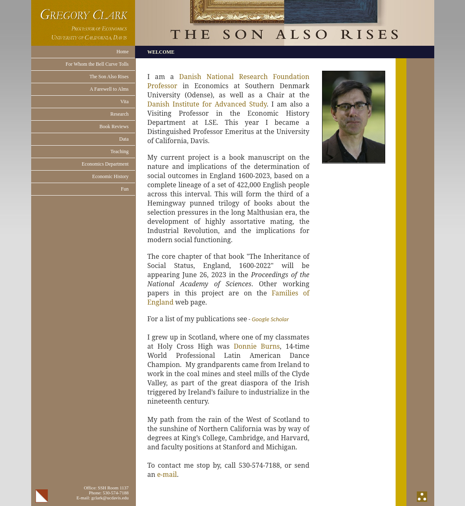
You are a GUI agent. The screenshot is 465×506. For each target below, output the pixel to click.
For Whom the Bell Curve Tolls (97, 64)
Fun (125, 189)
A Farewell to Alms (109, 89)
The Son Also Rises (108, 76)
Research (120, 114)
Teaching (120, 151)
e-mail (167, 474)
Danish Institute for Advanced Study (207, 104)
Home (122, 52)
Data (124, 139)
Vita (125, 101)
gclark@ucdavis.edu (110, 497)
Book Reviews (113, 126)
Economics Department (105, 164)
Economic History (110, 176)
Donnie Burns (257, 346)
